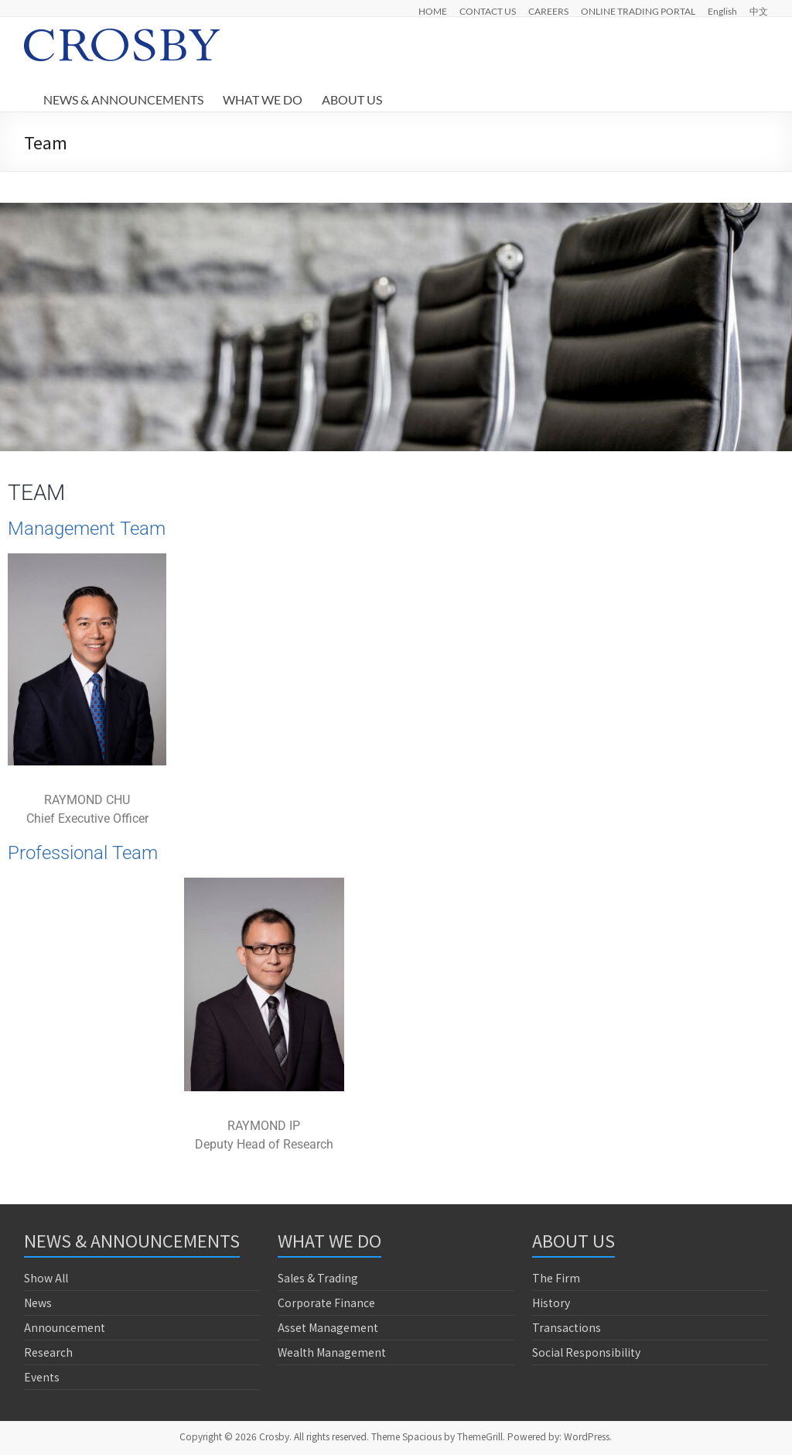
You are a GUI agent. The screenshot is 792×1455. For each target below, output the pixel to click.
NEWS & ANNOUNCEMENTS (123, 99)
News (38, 1302)
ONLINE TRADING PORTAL (638, 10)
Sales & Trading (318, 1278)
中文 (758, 10)
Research (48, 1352)
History (551, 1302)
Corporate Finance (326, 1302)
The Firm (556, 1278)
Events (42, 1377)
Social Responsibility (586, 1352)
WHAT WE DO (262, 99)
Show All (46, 1278)
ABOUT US (352, 99)
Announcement (64, 1327)
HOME (432, 10)
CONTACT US (487, 10)
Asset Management (328, 1327)
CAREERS (548, 10)
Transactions (566, 1327)
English (722, 10)
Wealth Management (332, 1352)
